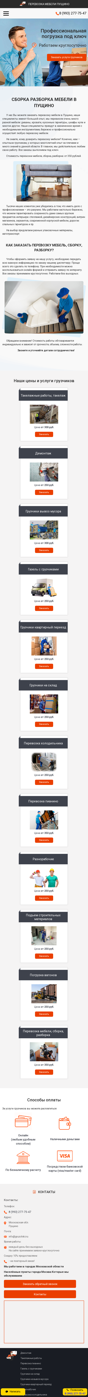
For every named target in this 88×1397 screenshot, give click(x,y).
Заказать (44, 434)
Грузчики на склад (30, 1374)
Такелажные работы (31, 1358)
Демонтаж (26, 1353)
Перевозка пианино (31, 1363)
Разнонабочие (28, 1389)
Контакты (40, 1294)
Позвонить (75, 1391)
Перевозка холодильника (34, 1394)
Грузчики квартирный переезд (36, 1384)
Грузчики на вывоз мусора (34, 1379)
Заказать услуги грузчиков (66, 57)
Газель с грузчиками (31, 1368)
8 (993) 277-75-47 (72, 13)
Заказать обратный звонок (40, 1284)
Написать (13, 1391)
